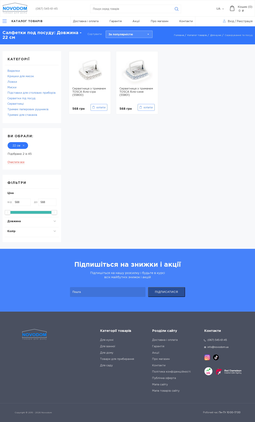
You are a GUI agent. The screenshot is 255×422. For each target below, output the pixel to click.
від (9, 202)
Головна (179, 35)
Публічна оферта (164, 378)
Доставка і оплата (86, 21)
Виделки (13, 71)
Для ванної (107, 346)
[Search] (176, 9)
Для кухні (215, 35)
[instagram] (207, 357)
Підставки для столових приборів (31, 93)
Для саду (106, 365)
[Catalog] (23, 21)
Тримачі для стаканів (22, 115)
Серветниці (15, 104)
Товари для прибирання (117, 359)
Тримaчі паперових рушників (27, 109)
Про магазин (159, 21)
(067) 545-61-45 (47, 9)
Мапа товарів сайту (165, 391)
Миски (11, 87)
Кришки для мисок (20, 76)
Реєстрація (244, 21)
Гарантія (116, 21)
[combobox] (221, 8)
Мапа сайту (160, 384)
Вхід (231, 21)
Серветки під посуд (21, 98)
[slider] (7, 212)
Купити (100, 107)
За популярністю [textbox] (120, 34)
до (36, 202)
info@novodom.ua (216, 347)
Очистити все (16, 162)
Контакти (186, 21)
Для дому (106, 353)
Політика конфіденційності (171, 372)
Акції (136, 21)
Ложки (12, 82)
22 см (18, 145)
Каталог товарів (197, 35)
